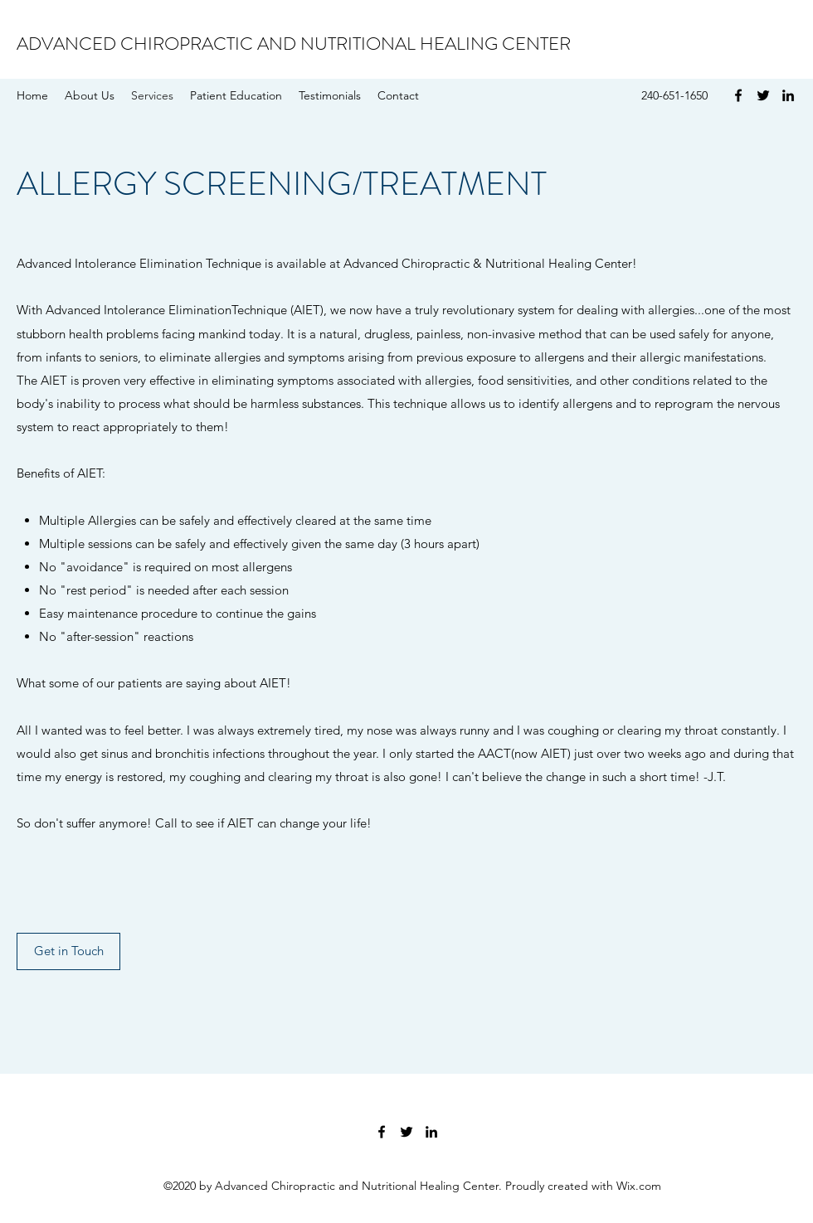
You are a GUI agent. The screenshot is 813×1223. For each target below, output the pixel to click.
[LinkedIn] (788, 95)
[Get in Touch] (68, 951)
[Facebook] (738, 95)
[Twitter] (763, 95)
